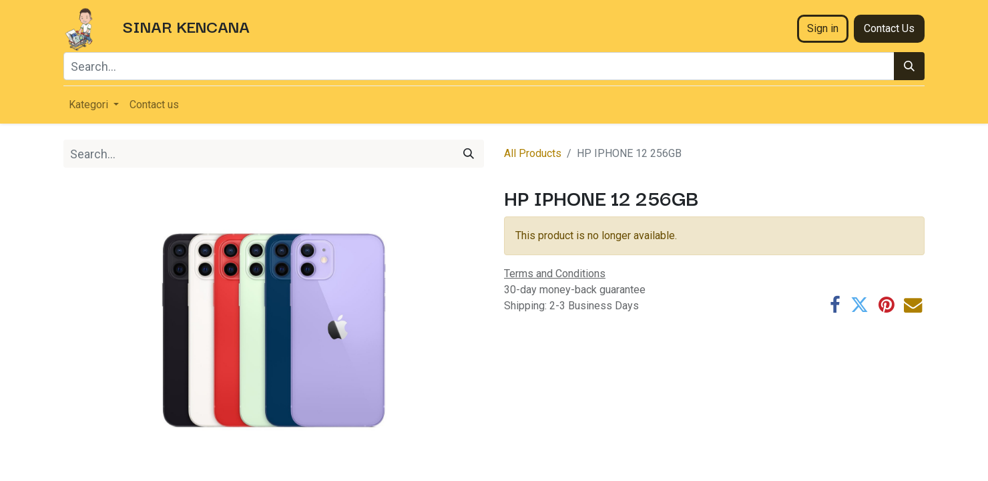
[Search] (909, 66)
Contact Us (889, 28)
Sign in (822, 28)
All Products (532, 153)
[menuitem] (154, 105)
